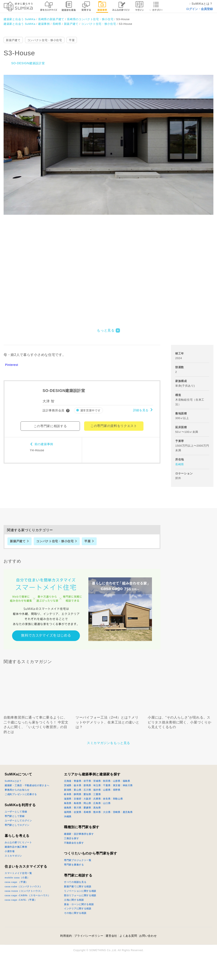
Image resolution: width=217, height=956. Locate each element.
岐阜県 (67, 794)
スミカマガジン (13, 855)
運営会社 (111, 935)
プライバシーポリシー (88, 935)
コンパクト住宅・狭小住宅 (44, 40)
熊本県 (97, 812)
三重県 (97, 794)
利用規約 (66, 935)
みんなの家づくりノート (18, 842)
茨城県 (67, 785)
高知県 (97, 807)
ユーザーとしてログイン (18, 820)
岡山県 (87, 803)
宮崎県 (116, 812)
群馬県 (87, 785)
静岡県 (77, 794)
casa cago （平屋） (16, 882)
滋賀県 (67, 798)
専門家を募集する (74, 864)
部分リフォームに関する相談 (80, 895)
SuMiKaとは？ (13, 781)
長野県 (116, 790)
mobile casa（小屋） (17, 877)
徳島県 (67, 807)
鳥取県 (67, 803)
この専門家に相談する (50, 426)
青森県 (77, 781)
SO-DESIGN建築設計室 (28, 63)
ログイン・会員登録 (199, 9)
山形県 (116, 781)
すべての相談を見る (75, 882)
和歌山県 (118, 798)
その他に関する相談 (75, 913)
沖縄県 (67, 816)
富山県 (77, 790)
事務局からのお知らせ (17, 790)
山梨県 (106, 790)
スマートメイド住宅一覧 (18, 873)
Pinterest (11, 365)
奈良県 (106, 798)
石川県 (87, 790)
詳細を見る (141, 410)
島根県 (77, 803)
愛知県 (87, 794)
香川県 (77, 807)
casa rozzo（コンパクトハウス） (24, 891)
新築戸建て (13, 40)
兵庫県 (97, 798)
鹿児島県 (128, 812)
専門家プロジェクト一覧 (77, 860)
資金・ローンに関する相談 (79, 904)
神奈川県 (128, 785)
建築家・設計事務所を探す (79, 834)
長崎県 (179, 464)
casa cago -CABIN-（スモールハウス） (27, 895)
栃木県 (77, 785)
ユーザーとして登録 (16, 811)
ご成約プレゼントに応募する (21, 794)
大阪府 (87, 798)
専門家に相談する (78, 875)
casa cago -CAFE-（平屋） (21, 900)
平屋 (72, 40)
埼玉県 (97, 785)
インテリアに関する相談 (77, 908)
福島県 (126, 781)
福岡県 (67, 812)
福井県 (97, 790)
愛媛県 (87, 807)
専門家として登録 (15, 816)
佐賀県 (77, 812)
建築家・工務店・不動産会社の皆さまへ (27, 785)
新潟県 (67, 790)
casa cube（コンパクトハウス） (23, 886)
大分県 (106, 812)
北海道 (67, 781)
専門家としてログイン (17, 825)
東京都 (116, 785)
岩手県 (87, 781)
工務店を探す (71, 838)
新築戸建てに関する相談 (77, 886)
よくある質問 (128, 935)
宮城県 (97, 781)
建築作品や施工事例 (16, 847)
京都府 (77, 798)
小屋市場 (10, 851)
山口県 (106, 803)
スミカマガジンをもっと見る (108, 743)
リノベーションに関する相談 (80, 891)
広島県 (97, 803)
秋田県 (106, 781)
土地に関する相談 (74, 900)
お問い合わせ (148, 935)
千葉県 (106, 785)
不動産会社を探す (74, 843)
